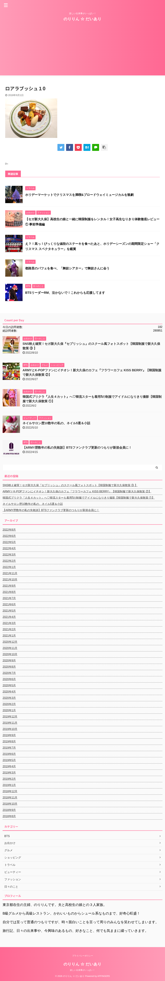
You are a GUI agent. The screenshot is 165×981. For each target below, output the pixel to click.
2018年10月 (10, 803)
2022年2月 (9, 560)
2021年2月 (9, 629)
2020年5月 (9, 685)
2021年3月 (9, 623)
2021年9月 (9, 585)
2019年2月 (9, 778)
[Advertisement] (82, 51)
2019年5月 (9, 760)
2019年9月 (9, 735)
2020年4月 (9, 691)
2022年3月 (9, 554)
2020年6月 (9, 679)
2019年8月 (9, 741)
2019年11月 (10, 722)
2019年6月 (9, 753)
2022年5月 (9, 542)
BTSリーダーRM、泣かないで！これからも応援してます (65, 292)
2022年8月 (9, 529)
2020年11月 (10, 648)
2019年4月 (9, 766)
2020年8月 (9, 666)
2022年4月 (9, 548)
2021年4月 (9, 616)
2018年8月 (9, 816)
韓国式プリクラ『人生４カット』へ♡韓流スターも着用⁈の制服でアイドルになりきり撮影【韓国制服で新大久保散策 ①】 (79, 497)
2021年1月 (9, 635)
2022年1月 (9, 567)
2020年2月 (9, 704)
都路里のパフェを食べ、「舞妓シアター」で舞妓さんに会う (67, 268)
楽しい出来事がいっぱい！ (82, 970)
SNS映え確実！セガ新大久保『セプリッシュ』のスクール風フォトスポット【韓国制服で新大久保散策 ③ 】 (70, 485)
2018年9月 (9, 810)
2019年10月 (10, 729)
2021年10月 (10, 579)
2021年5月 (9, 610)
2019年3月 (9, 772)
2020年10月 (10, 654)
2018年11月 (10, 797)
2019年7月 (9, 747)
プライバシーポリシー (82, 956)
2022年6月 (9, 535)
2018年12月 (10, 791)
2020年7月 (9, 672)
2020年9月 (9, 660)
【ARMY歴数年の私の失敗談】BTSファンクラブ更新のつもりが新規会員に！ (77, 447)
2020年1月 (9, 710)
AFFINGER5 (103, 976)
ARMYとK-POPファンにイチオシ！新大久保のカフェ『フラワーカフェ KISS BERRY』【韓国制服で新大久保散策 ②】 (77, 491)
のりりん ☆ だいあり (82, 19)
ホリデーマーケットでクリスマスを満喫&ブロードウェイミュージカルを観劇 (79, 195)
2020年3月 (9, 697)
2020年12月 (10, 641)
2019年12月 (10, 716)
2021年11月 (10, 573)
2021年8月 (9, 592)
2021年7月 (9, 598)
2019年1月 (9, 785)
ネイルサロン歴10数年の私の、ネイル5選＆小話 (56, 423)
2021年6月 (9, 604)
